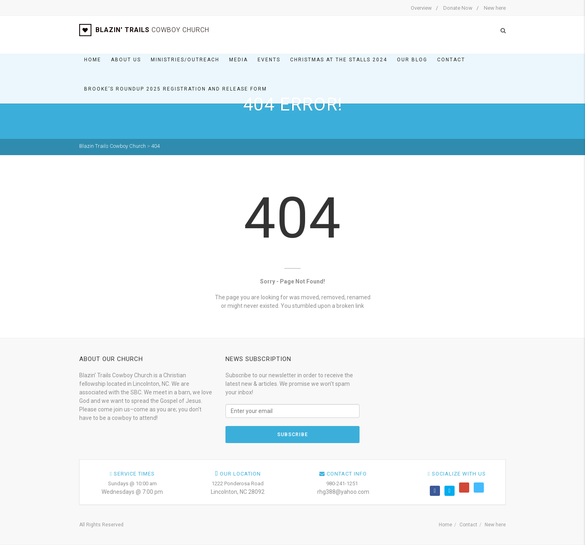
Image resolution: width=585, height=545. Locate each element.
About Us (126, 60)
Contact (451, 60)
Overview (421, 8)
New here (495, 8)
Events (269, 60)
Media (238, 60)
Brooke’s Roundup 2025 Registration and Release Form (175, 89)
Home (92, 60)
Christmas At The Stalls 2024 (338, 60)
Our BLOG (412, 60)
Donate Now (457, 8)
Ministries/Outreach (185, 60)
